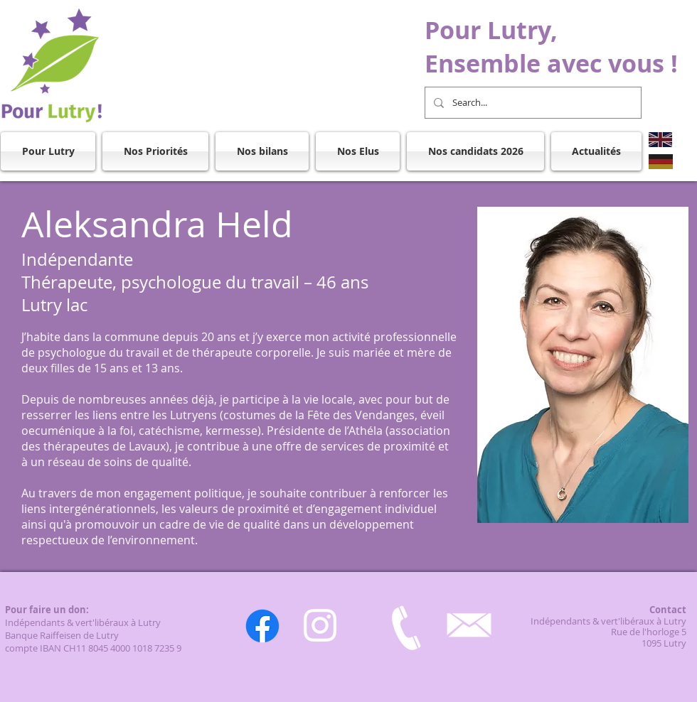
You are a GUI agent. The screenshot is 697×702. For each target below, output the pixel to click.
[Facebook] (262, 626)
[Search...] (531, 102)
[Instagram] (320, 625)
